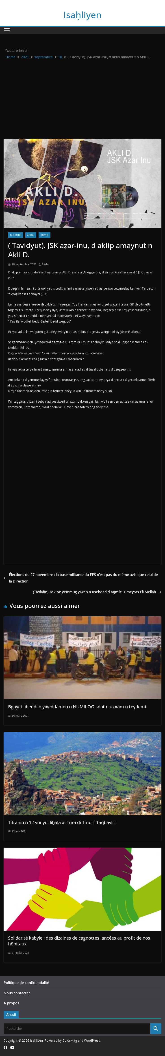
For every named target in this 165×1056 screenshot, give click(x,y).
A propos (11, 1003)
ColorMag (70, 1040)
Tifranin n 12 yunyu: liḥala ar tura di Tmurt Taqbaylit (61, 822)
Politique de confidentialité (26, 982)
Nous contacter (17, 993)
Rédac (46, 264)
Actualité (15, 235)
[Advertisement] (82, 94)
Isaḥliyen (82, 15)
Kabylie (44, 235)
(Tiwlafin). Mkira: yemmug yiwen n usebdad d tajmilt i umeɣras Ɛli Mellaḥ (97, 591)
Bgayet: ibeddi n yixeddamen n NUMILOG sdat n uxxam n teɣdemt (77, 707)
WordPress (92, 1040)
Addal (31, 235)
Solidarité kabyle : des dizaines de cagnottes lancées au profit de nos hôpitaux (79, 941)
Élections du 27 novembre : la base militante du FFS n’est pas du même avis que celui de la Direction (81, 578)
